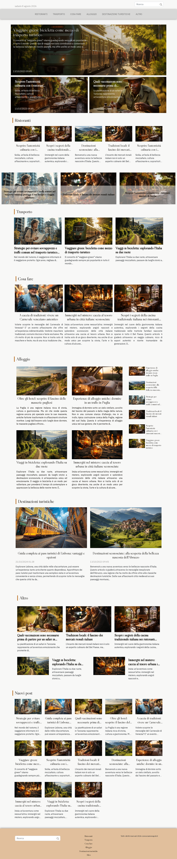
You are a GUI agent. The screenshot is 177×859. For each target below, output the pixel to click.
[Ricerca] (149, 4)
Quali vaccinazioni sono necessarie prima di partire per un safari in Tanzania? (107, 88)
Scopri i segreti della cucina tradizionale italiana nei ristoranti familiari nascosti (58, 151)
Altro (139, 14)
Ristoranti (41, 14)
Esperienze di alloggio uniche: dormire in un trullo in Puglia (97, 400)
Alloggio (92, 14)
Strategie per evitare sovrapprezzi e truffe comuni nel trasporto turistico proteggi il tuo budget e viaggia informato (29, 194)
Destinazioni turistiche (116, 14)
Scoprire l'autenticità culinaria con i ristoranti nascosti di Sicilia (29, 86)
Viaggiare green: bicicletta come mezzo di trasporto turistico (46, 32)
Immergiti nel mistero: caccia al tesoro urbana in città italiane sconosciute (88, 317)
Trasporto (59, 14)
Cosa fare (75, 14)
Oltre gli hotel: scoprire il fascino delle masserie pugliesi (41, 400)
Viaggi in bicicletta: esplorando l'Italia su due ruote (41, 464)
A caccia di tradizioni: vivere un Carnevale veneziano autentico (38, 317)
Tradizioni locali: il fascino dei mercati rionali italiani (119, 149)
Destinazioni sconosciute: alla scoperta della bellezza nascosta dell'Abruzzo (88, 151)
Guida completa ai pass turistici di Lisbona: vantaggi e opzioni (51, 555)
